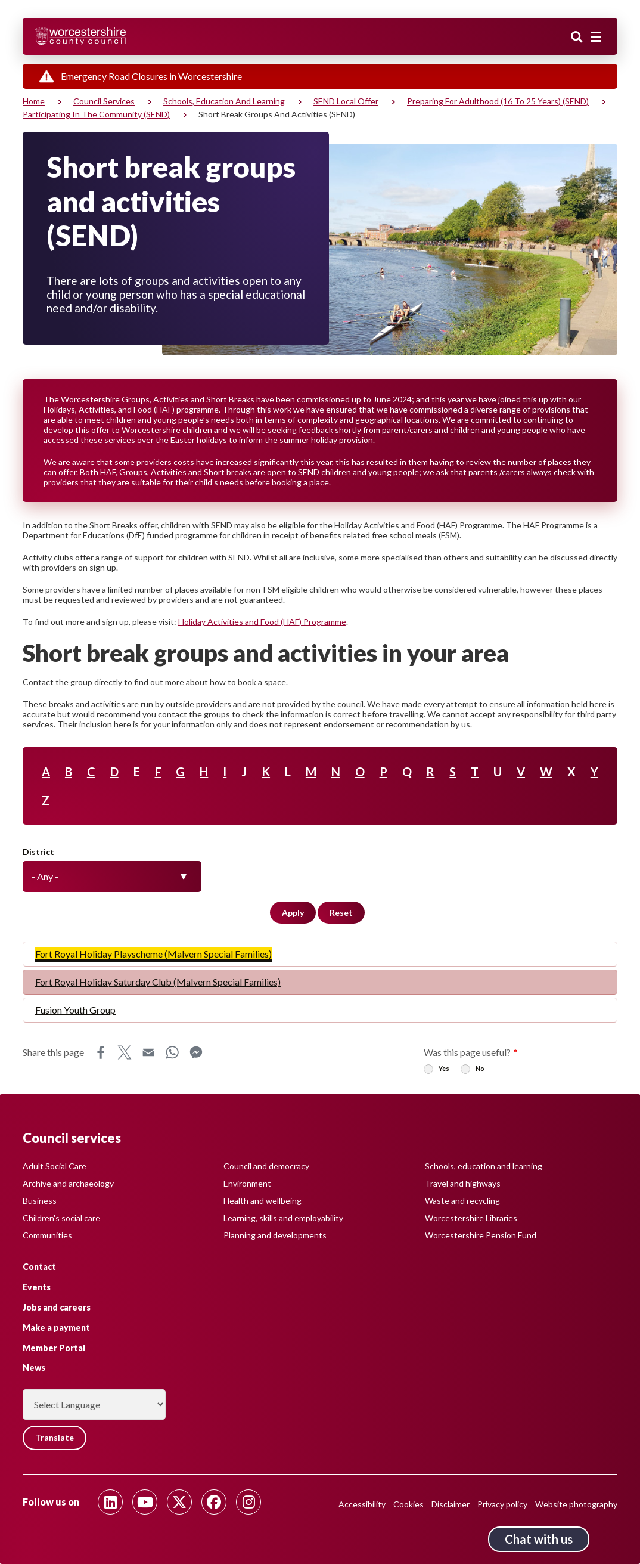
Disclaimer (450, 1504)
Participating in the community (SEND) (96, 114)
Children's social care (61, 1218)
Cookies (408, 1504)
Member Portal (54, 1347)
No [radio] (480, 1068)
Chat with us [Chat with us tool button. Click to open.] (539, 1539)
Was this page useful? (467, 1052)
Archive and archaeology (68, 1183)
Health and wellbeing (262, 1201)
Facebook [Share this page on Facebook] (101, 1052)
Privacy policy (502, 1504)
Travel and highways (463, 1183)
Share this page (53, 1052)
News (34, 1367)
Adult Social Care (54, 1166)
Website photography (576, 1504)
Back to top (613, 1537)
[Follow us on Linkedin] (110, 1502)
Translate (55, 1438)
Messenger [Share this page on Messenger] (196, 1052)
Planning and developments (275, 1235)
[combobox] (112, 876)
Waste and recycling (462, 1201)
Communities (47, 1235)
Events (37, 1287)
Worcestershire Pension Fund (480, 1235)
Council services (104, 101)
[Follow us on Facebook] (213, 1502)
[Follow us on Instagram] (248, 1502)
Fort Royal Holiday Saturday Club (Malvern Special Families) (158, 981)
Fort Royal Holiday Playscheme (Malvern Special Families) (153, 953)
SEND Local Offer (345, 101)
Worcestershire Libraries (471, 1218)
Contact (39, 1267)
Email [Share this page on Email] (148, 1052)
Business (40, 1201)
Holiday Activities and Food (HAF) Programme (262, 622)
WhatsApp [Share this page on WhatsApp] (172, 1052)
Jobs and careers (57, 1307)
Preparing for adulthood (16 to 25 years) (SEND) (498, 101)
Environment (247, 1183)
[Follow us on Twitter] (179, 1502)
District (38, 852)
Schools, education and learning (224, 101)
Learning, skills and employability (283, 1218)
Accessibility (362, 1504)
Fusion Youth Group (75, 1009)
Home (34, 101)
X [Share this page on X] (124, 1052)
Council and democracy (266, 1166)
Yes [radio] (444, 1068)
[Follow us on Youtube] (144, 1502)
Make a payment (56, 1328)
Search (577, 37)
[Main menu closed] (596, 37)
